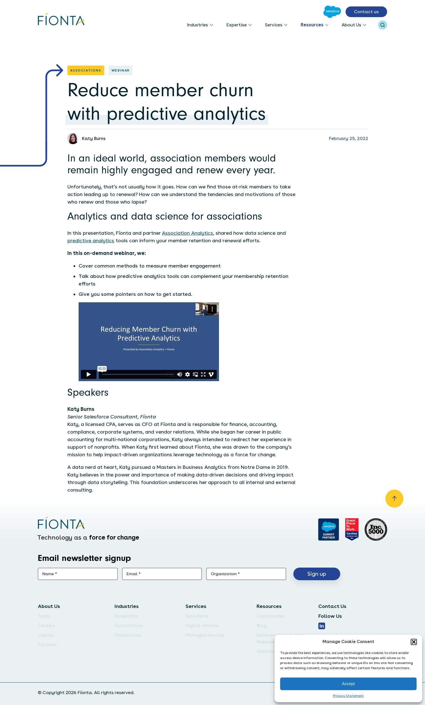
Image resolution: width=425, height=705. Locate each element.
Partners (47, 644)
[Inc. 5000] (376, 529)
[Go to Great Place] (352, 529)
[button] (414, 642)
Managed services (205, 635)
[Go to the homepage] (61, 19)
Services (273, 24)
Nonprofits (126, 616)
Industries (197, 24)
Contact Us (332, 606)
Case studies (271, 616)
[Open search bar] (382, 24)
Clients (45, 635)
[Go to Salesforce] (332, 12)
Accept (348, 683)
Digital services (202, 625)
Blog (261, 625)
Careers (46, 625)
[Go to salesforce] (328, 529)
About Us (351, 24)
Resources (312, 24)
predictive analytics (90, 240)
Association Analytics (187, 233)
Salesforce (197, 616)
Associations (128, 625)
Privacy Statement (348, 696)
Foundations (128, 635)
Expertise (236, 24)
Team (44, 616)
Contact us (366, 11)
